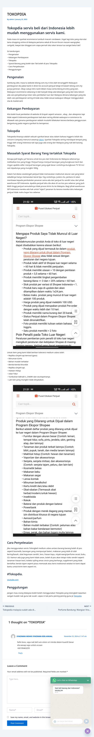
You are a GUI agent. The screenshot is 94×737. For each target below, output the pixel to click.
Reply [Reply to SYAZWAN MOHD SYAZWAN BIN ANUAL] (20, 653)
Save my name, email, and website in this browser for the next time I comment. (43, 717)
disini (41, 139)
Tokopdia (78, 596)
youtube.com (12, 579)
